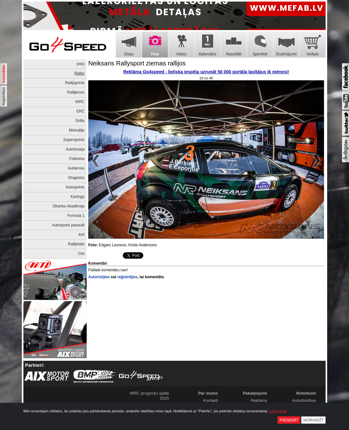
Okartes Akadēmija (68, 206)
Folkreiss (76, 159)
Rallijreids (76, 244)
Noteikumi (306, 393)
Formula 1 (75, 215)
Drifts (80, 121)
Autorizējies (99, 277)
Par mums (208, 393)
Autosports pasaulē (68, 225)
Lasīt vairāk (278, 411)
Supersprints (73, 140)
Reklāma (259, 400)
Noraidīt (313, 420)
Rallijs (79, 73)
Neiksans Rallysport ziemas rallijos (137, 63)
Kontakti (210, 400)
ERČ (80, 111)
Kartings (77, 196)
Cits (81, 253)
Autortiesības (304, 400)
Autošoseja (75, 149)
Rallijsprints (74, 83)
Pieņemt (288, 420)
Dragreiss (76, 177)
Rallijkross (75, 92)
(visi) (80, 64)
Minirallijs (76, 130)
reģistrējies (127, 277)
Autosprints (74, 187)
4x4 (81, 234)
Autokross (76, 168)
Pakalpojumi (255, 393)
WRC (79, 102)
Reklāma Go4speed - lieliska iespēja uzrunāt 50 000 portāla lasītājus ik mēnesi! (206, 71)
